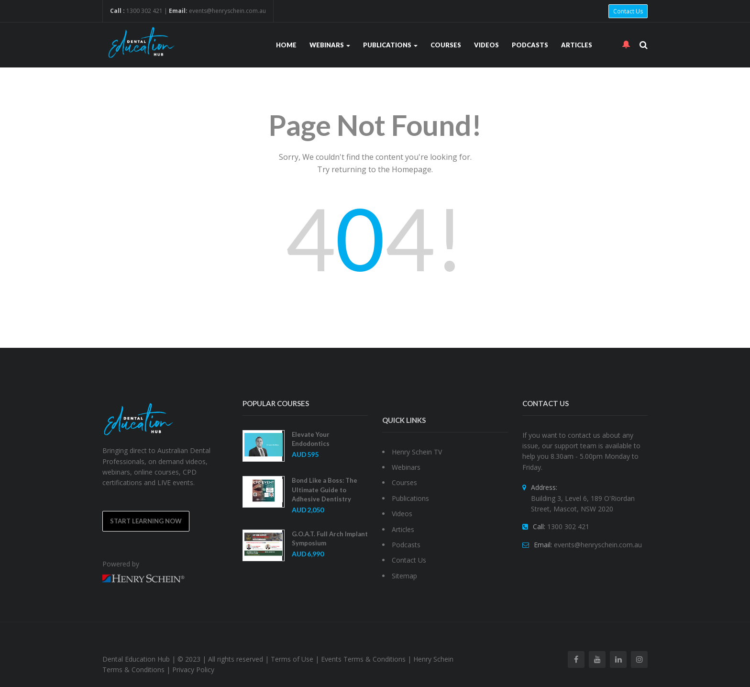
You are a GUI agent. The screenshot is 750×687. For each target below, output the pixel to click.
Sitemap (404, 575)
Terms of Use (292, 659)
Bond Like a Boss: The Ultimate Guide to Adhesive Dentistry (324, 489)
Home (286, 45)
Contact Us (628, 11)
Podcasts (530, 45)
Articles (576, 45)
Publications (390, 45)
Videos (486, 45)
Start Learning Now (146, 521)
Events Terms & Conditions (363, 659)
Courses (445, 45)
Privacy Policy (193, 669)
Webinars (329, 45)
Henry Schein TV (417, 451)
